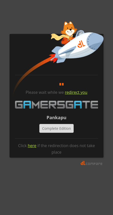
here (32, 145)
